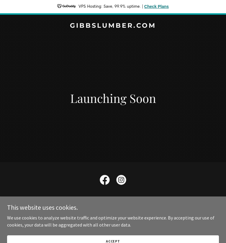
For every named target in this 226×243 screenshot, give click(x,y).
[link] (113, 26)
